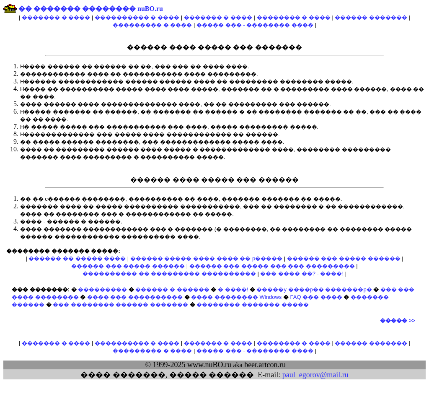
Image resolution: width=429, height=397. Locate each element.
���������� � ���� (137, 17)
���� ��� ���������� (135, 297)
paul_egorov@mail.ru (315, 375)
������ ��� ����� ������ (344, 258)
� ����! (233, 289)
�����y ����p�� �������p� (314, 289)
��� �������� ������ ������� (120, 304)
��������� (102, 289)
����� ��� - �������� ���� (254, 25)
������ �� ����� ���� (77, 258)
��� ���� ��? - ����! (302, 273)
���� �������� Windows (236, 297)
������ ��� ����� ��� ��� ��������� (272, 266)
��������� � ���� (152, 25)
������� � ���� (56, 17)
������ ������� (371, 17)
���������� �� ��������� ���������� (169, 273)
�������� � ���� (294, 17)
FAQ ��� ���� (316, 297)
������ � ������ (172, 289)
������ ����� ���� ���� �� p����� (206, 258)
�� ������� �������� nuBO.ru (90, 8)
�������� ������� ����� (252, 304)
